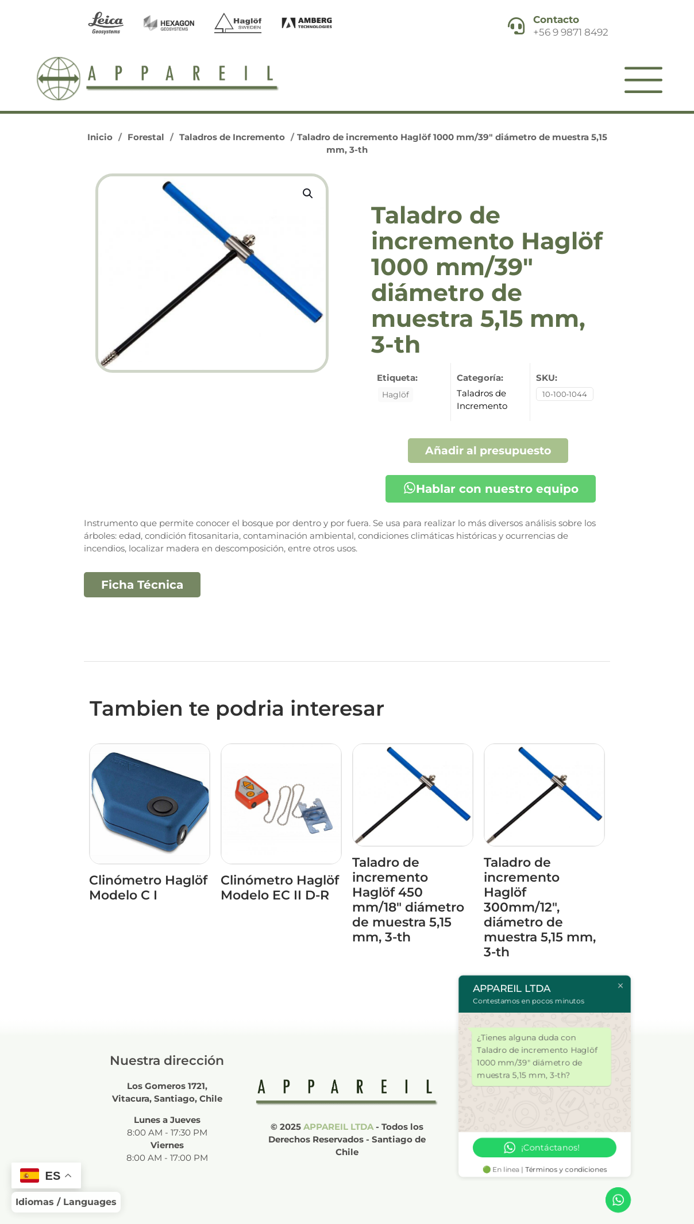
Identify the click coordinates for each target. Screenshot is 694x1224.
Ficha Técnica (142, 585)
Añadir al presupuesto (488, 450)
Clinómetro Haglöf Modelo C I (148, 887)
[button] (308, 193)
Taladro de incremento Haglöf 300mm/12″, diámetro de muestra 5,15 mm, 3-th (540, 907)
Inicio (100, 137)
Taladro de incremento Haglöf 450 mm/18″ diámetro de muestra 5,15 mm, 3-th (408, 900)
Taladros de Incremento (232, 137)
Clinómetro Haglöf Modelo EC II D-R (280, 887)
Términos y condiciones (566, 1169)
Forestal (146, 137)
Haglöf (395, 394)
